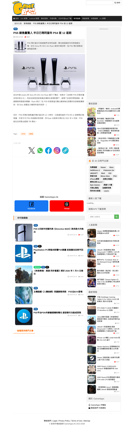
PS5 (15, 29)
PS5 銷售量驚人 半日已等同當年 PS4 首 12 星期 (52, 23)
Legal (55, 421)
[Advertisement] (49, 175)
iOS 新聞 (24, 18)
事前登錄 (44, 18)
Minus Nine (105, 176)
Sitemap (87, 421)
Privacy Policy (64, 421)
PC (40, 246)
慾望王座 (93, 176)
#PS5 (23, 134)
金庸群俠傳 (106, 188)
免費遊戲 (93, 167)
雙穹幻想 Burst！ (96, 182)
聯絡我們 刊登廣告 (97, 408)
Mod (103, 173)
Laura (106, 191)
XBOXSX (37, 267)
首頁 (16, 18)
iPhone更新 (95, 179)
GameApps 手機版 (97, 405)
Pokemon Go (109, 170)
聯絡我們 (47, 421)
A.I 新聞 (103, 18)
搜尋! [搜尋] (117, 3)
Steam (103, 167)
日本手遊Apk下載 (65, 18)
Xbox (111, 167)
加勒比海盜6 (107, 179)
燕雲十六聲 (108, 185)
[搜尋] (99, 3)
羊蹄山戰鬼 (94, 188)
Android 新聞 (34, 18)
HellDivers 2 (95, 170)
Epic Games (95, 185)
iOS (109, 173)
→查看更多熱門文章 (24, 331)
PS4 (115, 176)
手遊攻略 (53, 18)
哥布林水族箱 (95, 191)
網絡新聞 (85, 18)
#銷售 (31, 134)
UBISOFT (94, 173)
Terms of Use (76, 421)
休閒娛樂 (94, 18)
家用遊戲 (77, 18)
